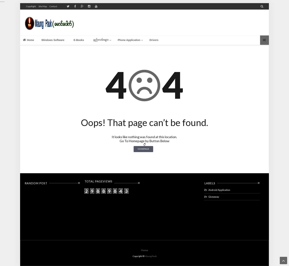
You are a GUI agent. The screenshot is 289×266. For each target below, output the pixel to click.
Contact (53, 6)
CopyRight (31, 6)
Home (28, 40)
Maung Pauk (151, 256)
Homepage (143, 149)
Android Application (219, 189)
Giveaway (213, 196)
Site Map (43, 6)
